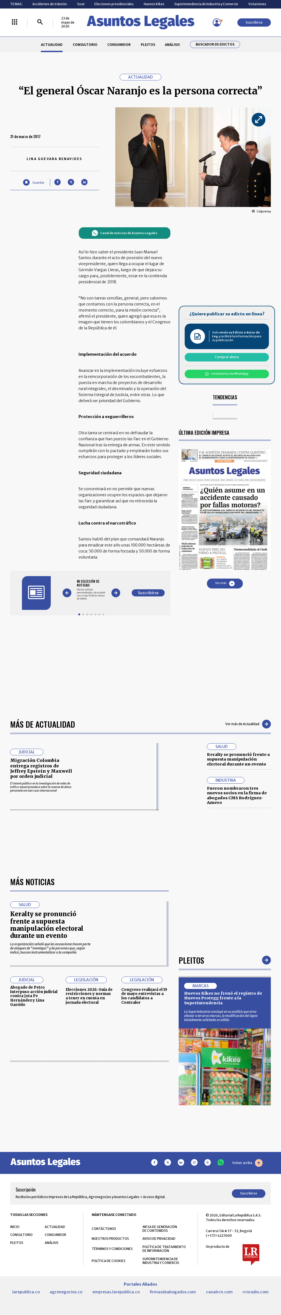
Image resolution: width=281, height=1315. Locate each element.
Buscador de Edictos (215, 44)
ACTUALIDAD (52, 45)
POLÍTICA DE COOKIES (108, 1261)
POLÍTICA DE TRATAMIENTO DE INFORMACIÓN (164, 1249)
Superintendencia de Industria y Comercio (206, 4)
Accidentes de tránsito (49, 4)
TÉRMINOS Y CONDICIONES (112, 1249)
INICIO (14, 1227)
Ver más (225, 583)
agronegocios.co (66, 1291)
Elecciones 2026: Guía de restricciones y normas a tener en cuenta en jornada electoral (89, 996)
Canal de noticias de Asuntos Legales (124, 233)
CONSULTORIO (85, 45)
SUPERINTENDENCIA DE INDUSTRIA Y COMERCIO (160, 1261)
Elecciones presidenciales (114, 4)
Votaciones (257, 4)
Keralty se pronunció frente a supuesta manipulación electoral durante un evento (238, 759)
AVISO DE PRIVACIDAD (158, 1239)
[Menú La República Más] (14, 22)
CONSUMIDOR (119, 45)
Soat (81, 4)
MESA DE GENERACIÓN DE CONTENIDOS (159, 1229)
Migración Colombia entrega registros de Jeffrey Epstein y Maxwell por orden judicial (41, 768)
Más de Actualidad (42, 724)
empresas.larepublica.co (116, 1291)
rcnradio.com (256, 1291)
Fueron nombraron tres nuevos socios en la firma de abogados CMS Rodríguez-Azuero (237, 795)
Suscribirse (254, 22)
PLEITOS (148, 45)
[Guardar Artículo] (33, 182)
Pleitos (191, 960)
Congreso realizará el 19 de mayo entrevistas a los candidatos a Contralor (144, 996)
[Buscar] (40, 22)
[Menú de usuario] (216, 22)
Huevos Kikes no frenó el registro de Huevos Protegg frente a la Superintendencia (223, 998)
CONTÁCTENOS (104, 1229)
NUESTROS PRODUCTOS (110, 1239)
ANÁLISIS (172, 45)
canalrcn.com (219, 1291)
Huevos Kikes (154, 4)
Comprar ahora (227, 357)
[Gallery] (91, 590)
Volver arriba (247, 1163)
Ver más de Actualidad (248, 724)
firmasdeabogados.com (173, 1291)
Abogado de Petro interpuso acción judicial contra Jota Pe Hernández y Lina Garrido (33, 996)
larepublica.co (26, 1291)
